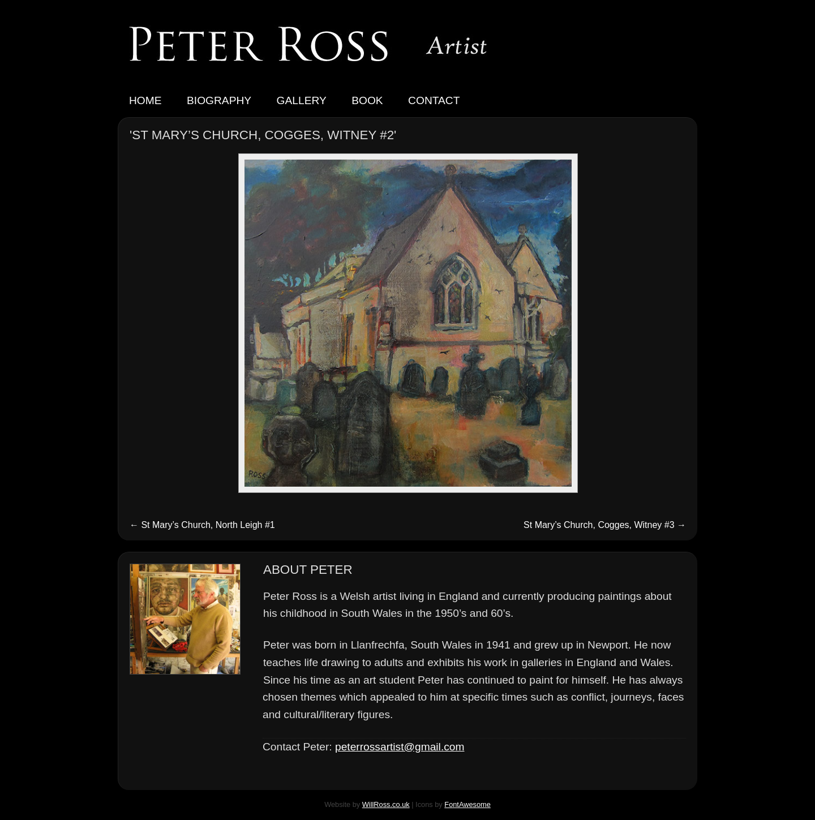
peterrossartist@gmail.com (399, 747)
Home (145, 100)
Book (367, 100)
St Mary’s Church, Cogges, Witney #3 (605, 525)
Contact (434, 100)
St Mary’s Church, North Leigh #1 (202, 525)
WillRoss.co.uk (386, 804)
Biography (219, 100)
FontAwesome (467, 804)
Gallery (302, 100)
